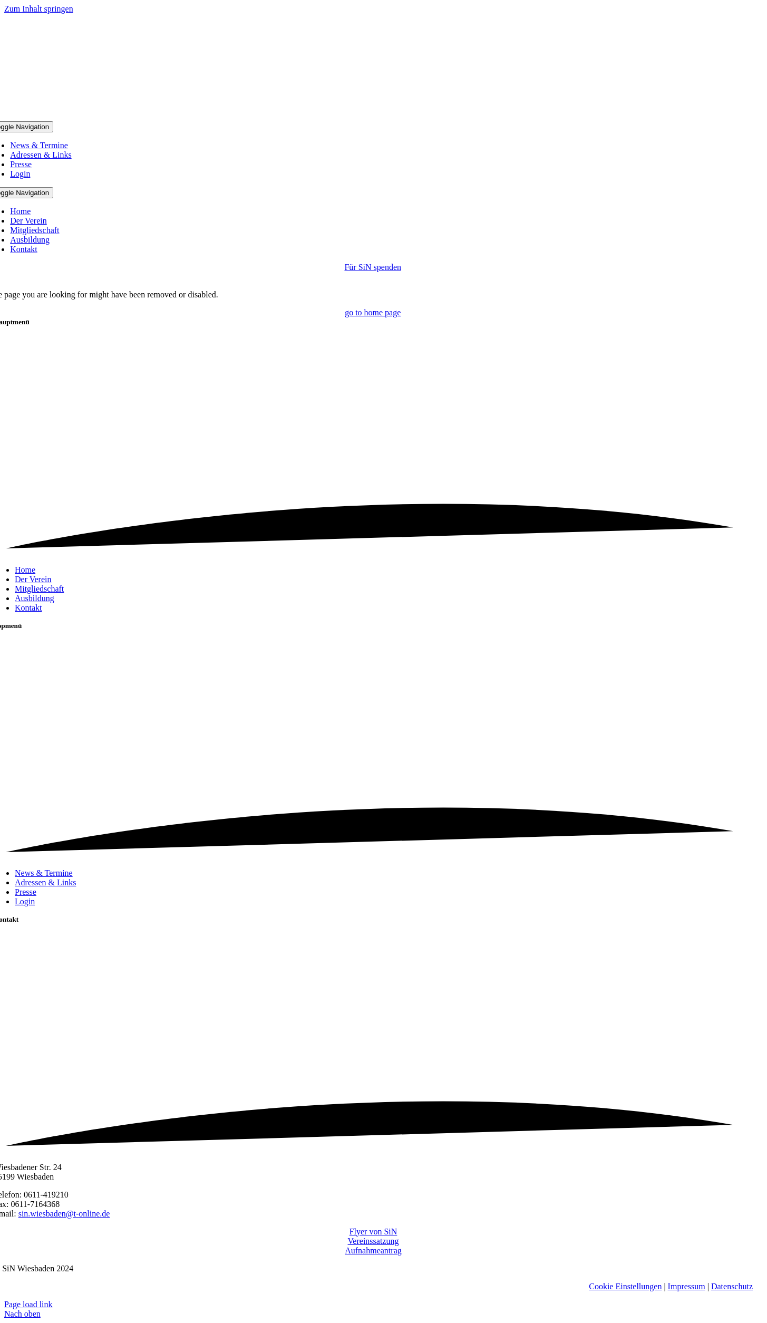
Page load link (28, 1304)
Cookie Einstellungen (625, 1286)
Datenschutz (732, 1286)
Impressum (686, 1286)
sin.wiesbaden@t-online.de (64, 1213)
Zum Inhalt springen (38, 8)
